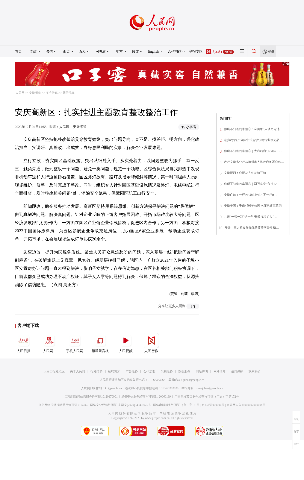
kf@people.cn (113, 388)
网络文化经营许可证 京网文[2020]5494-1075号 (120, 405)
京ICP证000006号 (213, 405)
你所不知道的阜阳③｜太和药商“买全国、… (253, 151)
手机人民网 (74, 343)
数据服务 (184, 371)
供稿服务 (167, 371)
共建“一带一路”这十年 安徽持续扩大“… (250, 216)
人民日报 (23, 343)
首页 (18, 51)
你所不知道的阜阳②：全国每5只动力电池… (253, 129)
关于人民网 (77, 371)
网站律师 (219, 371)
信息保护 (237, 371)
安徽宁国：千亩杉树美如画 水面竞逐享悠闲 (253, 205)
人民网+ (49, 343)
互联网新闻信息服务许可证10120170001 (91, 396)
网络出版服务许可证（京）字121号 (176, 405)
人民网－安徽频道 (73, 127)
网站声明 (202, 371)
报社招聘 (97, 371)
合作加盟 (149, 371)
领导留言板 (100, 343)
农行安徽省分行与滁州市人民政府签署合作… (254, 162)
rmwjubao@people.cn (210, 388)
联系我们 (254, 371)
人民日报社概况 (54, 371)
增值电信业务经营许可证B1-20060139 (146, 396)
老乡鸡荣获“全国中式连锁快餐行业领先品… (253, 140)
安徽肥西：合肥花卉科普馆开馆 (245, 173)
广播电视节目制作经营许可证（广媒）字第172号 (206, 396)
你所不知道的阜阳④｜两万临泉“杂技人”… (252, 183)
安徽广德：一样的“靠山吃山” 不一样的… (251, 194)
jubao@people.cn (193, 379)
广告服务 (132, 371)
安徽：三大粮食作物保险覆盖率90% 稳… (252, 227)
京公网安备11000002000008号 (246, 405)
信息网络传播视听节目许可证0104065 (63, 405)
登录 (271, 51)
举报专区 (196, 51)
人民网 (19, 92)
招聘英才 (114, 371)
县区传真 (68, 92)
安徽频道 (35, 92)
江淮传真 (52, 92)
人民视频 (125, 343)
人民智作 (151, 343)
